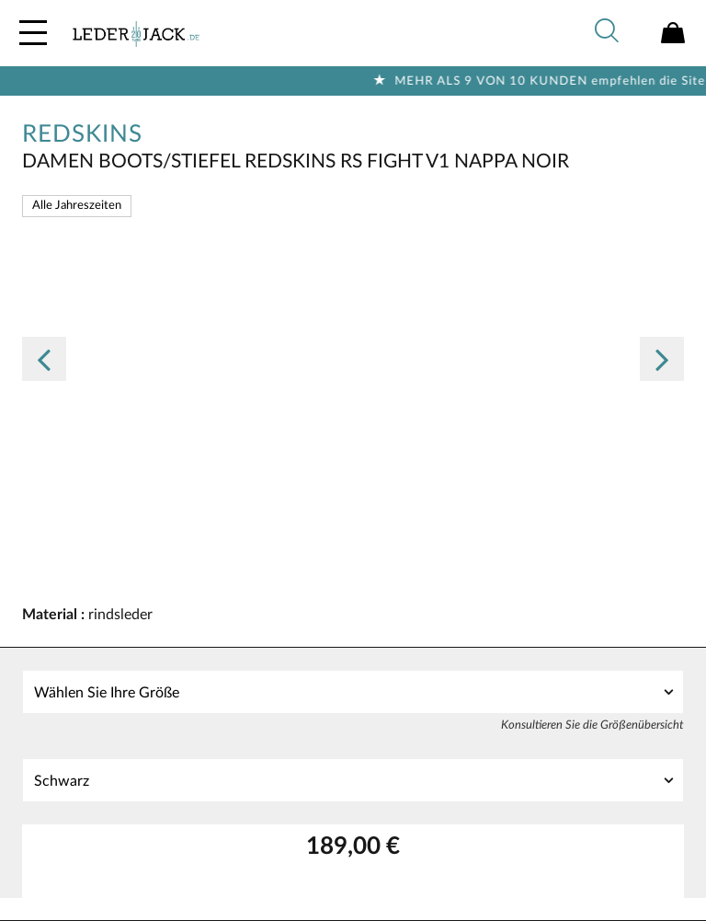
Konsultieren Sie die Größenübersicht (592, 725)
